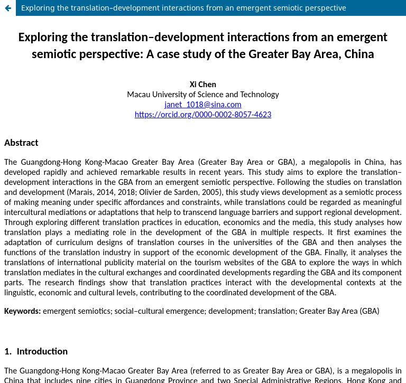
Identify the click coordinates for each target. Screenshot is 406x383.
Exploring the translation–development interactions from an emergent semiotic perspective (183, 8)
